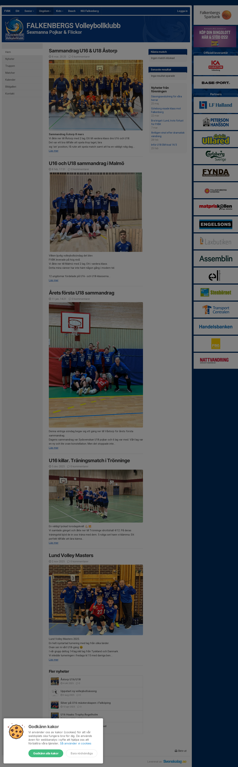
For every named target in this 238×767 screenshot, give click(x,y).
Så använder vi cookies (75, 743)
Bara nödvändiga (82, 753)
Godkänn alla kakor (45, 753)
